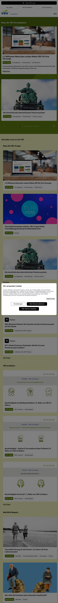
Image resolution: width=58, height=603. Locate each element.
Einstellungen (18, 301)
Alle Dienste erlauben (29, 306)
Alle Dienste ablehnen (36, 301)
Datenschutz (51, 296)
